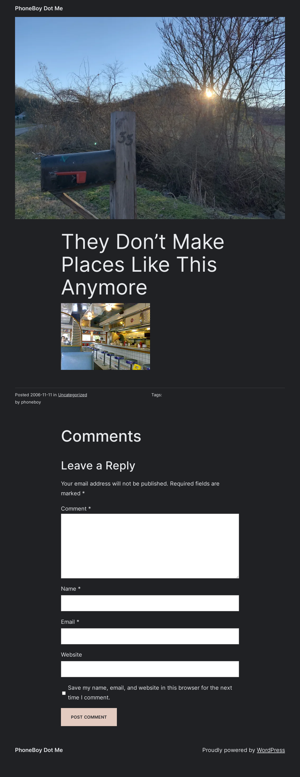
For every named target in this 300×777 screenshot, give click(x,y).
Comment (76, 508)
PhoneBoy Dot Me (39, 8)
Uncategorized (72, 394)
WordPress (271, 749)
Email (70, 621)
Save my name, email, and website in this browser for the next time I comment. (150, 692)
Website (71, 654)
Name (71, 588)
